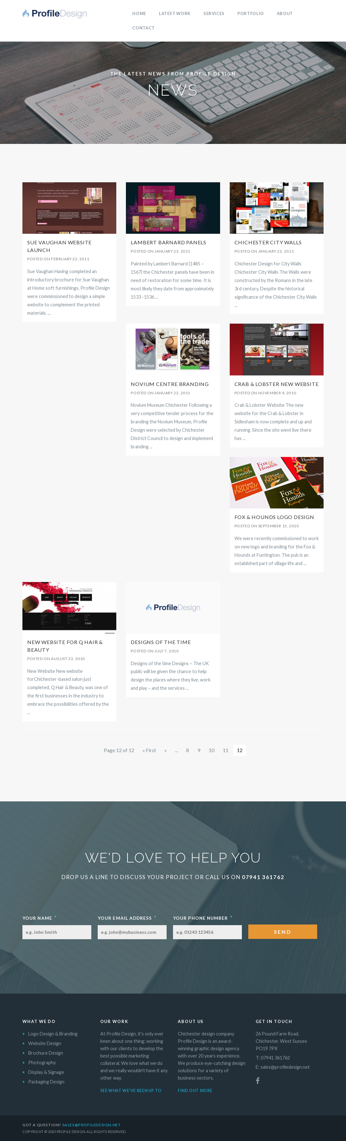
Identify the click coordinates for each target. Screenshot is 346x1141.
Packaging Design (46, 1081)
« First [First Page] (149, 750)
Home (139, 13)
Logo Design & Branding (53, 1033)
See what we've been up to (131, 1090)
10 (211, 750)
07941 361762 (263, 877)
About (285, 13)
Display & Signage (46, 1072)
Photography (42, 1062)
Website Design (44, 1043)
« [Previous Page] (165, 750)
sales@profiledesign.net (285, 1067)
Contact (143, 27)
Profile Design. (71, 1131)
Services (214, 13)
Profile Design (54, 13)
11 (225, 750)
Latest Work (175, 13)
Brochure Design (45, 1053)
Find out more (195, 1090)
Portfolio (250, 13)
